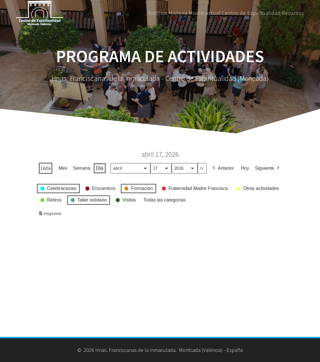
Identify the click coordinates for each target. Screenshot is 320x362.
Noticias (158, 13)
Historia (178, 13)
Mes (63, 168)
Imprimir (49, 215)
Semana (81, 168)
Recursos (293, 13)
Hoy (245, 168)
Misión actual (205, 13)
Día (99, 168)
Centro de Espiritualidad (251, 13)
